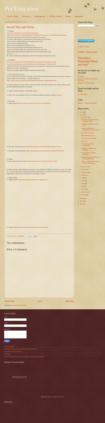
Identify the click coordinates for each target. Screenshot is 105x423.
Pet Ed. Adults (55, 16)
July (82, 178)
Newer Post (9, 301)
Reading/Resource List (87, 135)
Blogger (61, 397)
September (84, 172)
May (82, 183)
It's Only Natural (82, 94)
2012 (81, 201)
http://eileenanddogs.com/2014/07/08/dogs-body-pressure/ (43, 146)
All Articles (81, 76)
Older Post (69, 301)
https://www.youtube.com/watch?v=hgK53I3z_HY (33, 179)
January (83, 195)
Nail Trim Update (9, 346)
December (84, 117)
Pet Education (22, 8)
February (84, 192)
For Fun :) (26, 16)
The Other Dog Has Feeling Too (13, 351)
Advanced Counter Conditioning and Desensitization (90, 157)
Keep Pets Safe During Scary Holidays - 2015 (89, 120)
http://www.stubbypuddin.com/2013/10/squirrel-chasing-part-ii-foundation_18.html (31, 62)
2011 (81, 204)
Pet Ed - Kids (12, 16)
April (82, 186)
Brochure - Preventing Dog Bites (87, 103)
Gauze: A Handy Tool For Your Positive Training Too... (90, 162)
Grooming (7, 354)
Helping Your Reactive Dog (86, 83)
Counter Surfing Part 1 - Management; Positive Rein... (90, 129)
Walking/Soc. (40, 16)
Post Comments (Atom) (19, 305)
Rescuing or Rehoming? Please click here (88, 61)
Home (68, 16)
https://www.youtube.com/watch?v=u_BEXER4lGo (35, 103)
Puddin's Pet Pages (83, 46)
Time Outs (84, 141)
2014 (81, 115)
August (83, 175)
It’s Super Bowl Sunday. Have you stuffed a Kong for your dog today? (24, 357)
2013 (81, 198)
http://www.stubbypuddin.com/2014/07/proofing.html (22, 33)
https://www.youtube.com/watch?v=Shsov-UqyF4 (42, 161)
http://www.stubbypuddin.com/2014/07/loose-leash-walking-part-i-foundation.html (31, 64)
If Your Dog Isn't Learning (88, 138)
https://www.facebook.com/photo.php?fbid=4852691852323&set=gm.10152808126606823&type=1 (37, 35)
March (83, 189)
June (83, 181)
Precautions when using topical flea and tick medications (20, 349)
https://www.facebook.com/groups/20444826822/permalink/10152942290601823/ (31, 80)
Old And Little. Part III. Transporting (87, 144)
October (83, 169)
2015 (81, 112)
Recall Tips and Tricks (20, 27)
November (84, 166)
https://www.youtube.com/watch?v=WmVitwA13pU (32, 227)
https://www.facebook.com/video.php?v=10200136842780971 (45, 151)
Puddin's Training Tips (87, 52)
